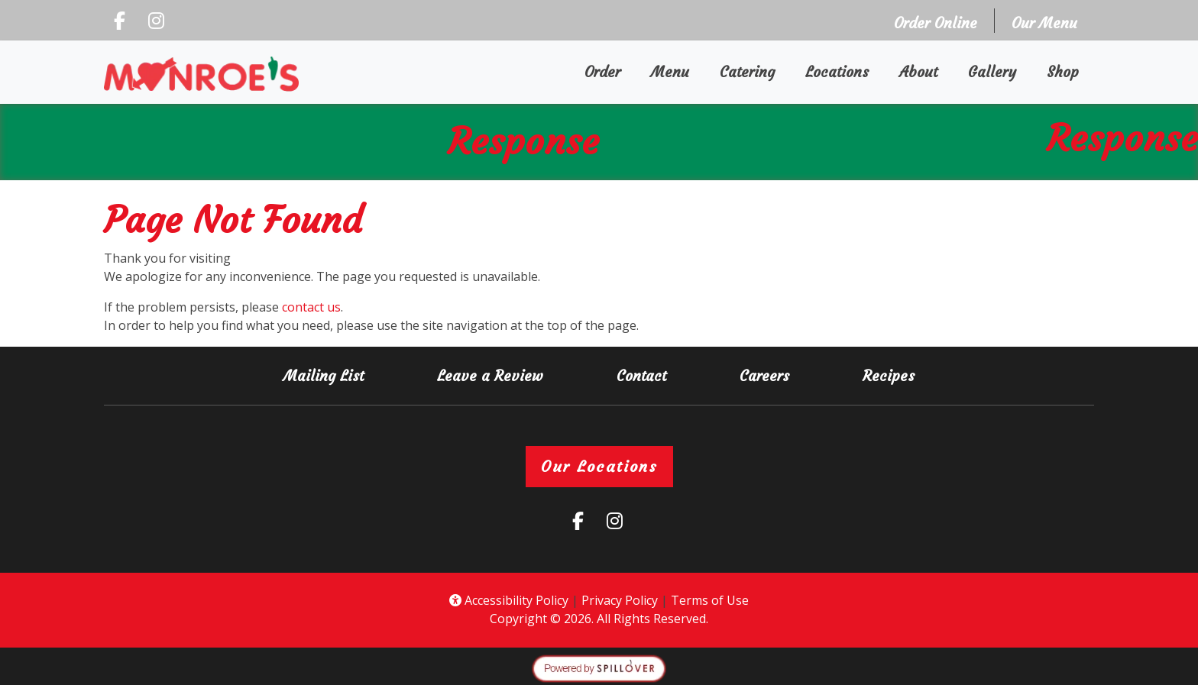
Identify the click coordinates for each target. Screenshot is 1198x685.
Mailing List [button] (329, 374)
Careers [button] (770, 374)
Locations (837, 72)
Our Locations (599, 466)
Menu (670, 72)
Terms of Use (710, 600)
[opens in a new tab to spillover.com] (599, 667)
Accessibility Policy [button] (508, 600)
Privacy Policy (619, 600)
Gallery (992, 72)
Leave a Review (496, 374)
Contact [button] (647, 374)
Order (610, 70)
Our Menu (1044, 23)
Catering (747, 72)
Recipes (889, 376)
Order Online (940, 21)
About (918, 72)
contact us (311, 307)
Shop (1070, 70)
